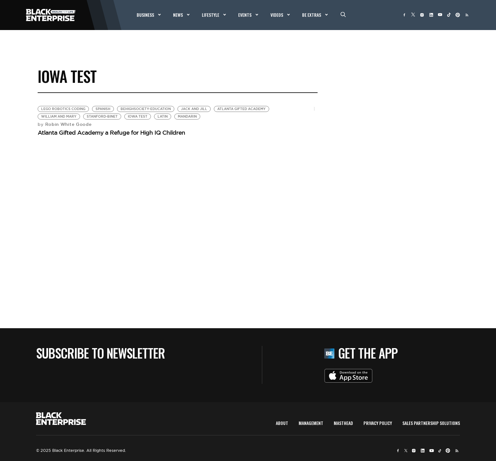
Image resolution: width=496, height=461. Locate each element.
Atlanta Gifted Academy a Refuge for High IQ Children (111, 132)
